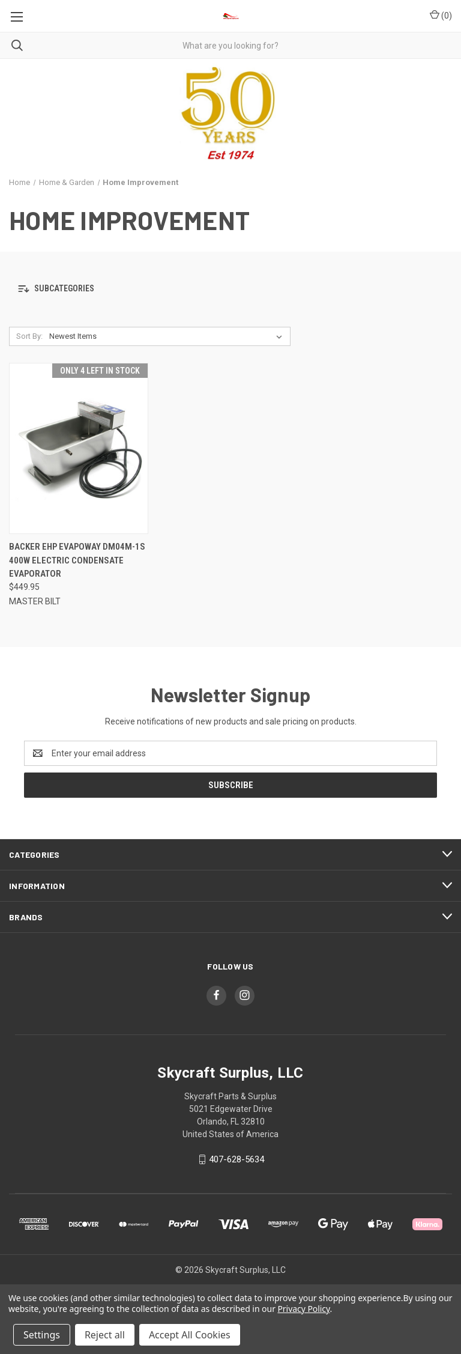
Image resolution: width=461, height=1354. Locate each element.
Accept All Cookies (189, 1334)
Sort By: (29, 336)
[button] (230, 289)
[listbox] (168, 336)
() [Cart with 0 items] (441, 15)
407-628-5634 (236, 1159)
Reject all (105, 1334)
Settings (41, 1334)
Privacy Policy (303, 1308)
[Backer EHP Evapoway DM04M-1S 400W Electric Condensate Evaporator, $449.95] (78, 448)
